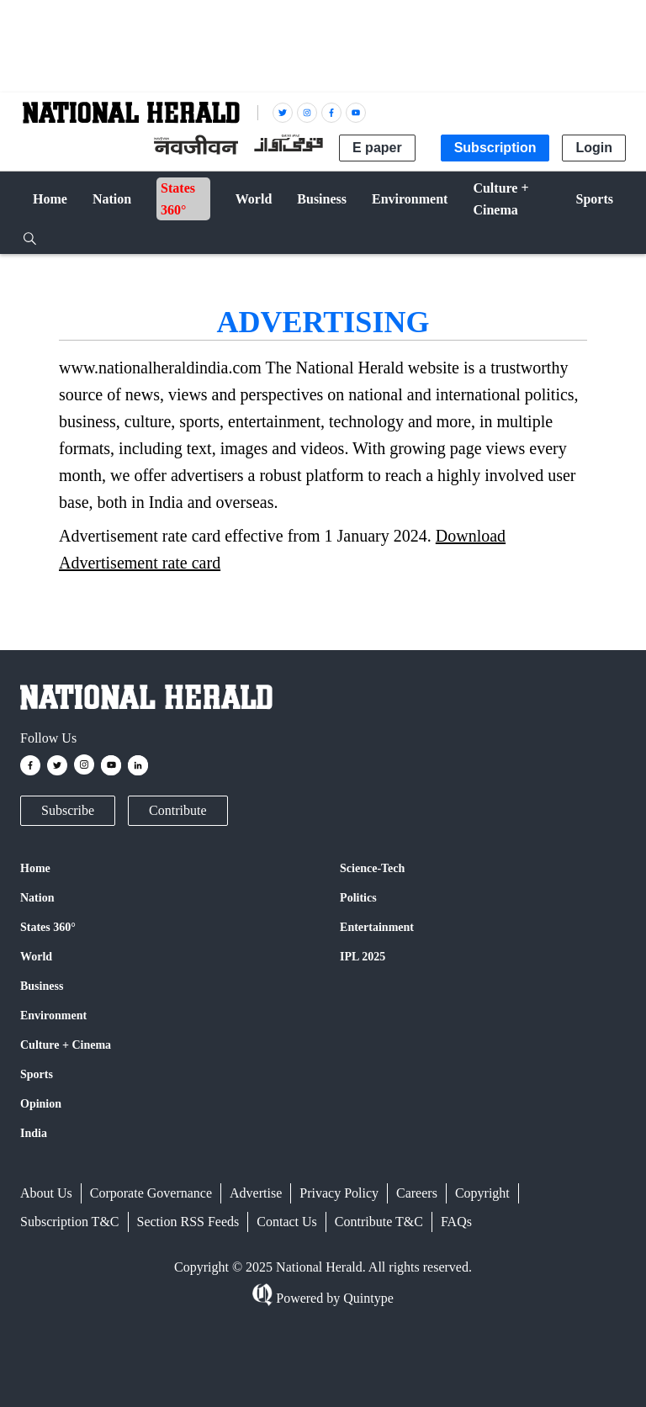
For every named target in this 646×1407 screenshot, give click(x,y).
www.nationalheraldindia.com (160, 367)
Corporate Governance (151, 1193)
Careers (416, 1193)
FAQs (456, 1221)
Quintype (367, 1298)
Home (35, 868)
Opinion (40, 1104)
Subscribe (67, 810)
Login (593, 147)
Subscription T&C (69, 1221)
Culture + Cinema (65, 1045)
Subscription (495, 147)
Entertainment (377, 927)
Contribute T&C (379, 1221)
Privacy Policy (339, 1193)
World (36, 956)
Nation (37, 897)
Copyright (482, 1193)
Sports (36, 1074)
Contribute (177, 810)
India (33, 1133)
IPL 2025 (362, 956)
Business (41, 986)
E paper (377, 147)
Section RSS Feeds (188, 1221)
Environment (53, 1015)
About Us (46, 1193)
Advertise (256, 1193)
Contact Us (287, 1221)
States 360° (48, 927)
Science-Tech (372, 868)
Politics (358, 897)
